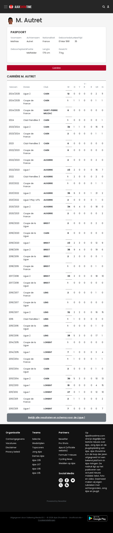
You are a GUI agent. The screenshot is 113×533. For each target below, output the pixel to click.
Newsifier (63, 439)
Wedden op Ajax (67, 463)
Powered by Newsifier (56, 501)
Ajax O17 (36, 464)
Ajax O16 (36, 468)
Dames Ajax (38, 456)
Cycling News (65, 459)
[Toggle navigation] (6, 7)
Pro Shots (63, 443)
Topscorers (38, 447)
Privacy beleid (13, 451)
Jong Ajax (37, 451)
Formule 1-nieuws (68, 454)
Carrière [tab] (56, 67)
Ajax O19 (36, 460)
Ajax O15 (36, 473)
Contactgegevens (15, 439)
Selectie (36, 439)
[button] (103, 6)
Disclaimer (11, 447)
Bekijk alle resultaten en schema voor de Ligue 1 (56, 417)
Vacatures (11, 443)
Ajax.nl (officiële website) (67, 449)
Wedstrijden (38, 443)
